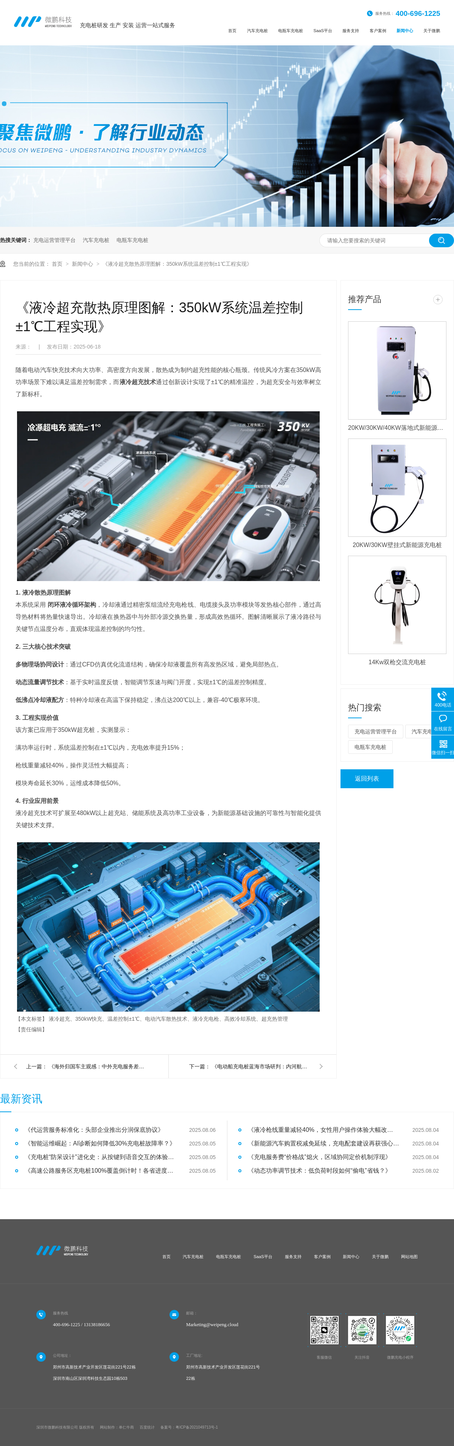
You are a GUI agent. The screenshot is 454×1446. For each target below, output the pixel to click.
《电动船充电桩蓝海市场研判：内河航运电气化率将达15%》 (261, 1066)
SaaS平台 (322, 30)
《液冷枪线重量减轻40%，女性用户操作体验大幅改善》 (323, 1130)
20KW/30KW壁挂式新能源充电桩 (397, 545)
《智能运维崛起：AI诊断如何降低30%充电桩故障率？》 (100, 1143)
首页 (232, 30)
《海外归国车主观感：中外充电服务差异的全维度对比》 (98, 1066)
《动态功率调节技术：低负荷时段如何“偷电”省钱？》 (319, 1170)
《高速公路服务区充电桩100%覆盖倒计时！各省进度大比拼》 (100, 1170)
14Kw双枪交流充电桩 (397, 662)
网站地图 (409, 1256)
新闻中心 (404, 30)
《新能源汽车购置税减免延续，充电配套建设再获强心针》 (323, 1143)
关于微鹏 (431, 30)
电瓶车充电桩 (290, 30)
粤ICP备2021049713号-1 (197, 1427)
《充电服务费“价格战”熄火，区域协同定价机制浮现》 (319, 1157)
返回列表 (367, 778)
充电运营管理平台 (54, 240)
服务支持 (350, 30)
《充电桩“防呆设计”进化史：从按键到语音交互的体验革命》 (100, 1157)
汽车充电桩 (257, 30)
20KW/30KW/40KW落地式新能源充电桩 (397, 428)
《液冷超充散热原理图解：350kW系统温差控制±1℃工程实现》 (177, 264)
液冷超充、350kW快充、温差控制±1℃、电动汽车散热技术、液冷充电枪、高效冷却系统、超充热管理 (168, 1019)
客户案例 (378, 30)
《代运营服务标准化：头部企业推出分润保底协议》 (94, 1130)
